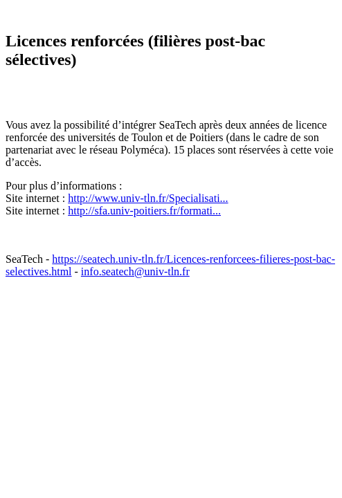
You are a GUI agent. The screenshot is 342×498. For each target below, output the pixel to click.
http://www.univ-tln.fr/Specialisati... (148, 198)
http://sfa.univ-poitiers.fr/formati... (144, 210)
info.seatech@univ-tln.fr (135, 271)
